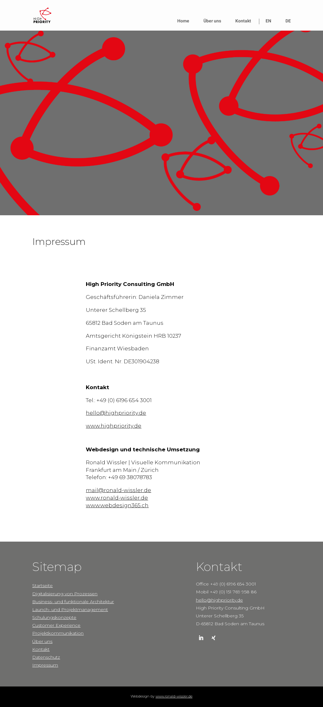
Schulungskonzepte (54, 617)
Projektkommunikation (58, 633)
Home (183, 21)
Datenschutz (46, 657)
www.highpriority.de (113, 426)
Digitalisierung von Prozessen (64, 594)
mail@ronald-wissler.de (118, 490)
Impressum (45, 665)
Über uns (212, 21)
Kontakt (243, 21)
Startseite (42, 585)
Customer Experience (56, 625)
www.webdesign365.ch (117, 505)
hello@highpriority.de (116, 413)
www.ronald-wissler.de (117, 498)
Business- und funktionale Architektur (73, 601)
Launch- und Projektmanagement (70, 609)
